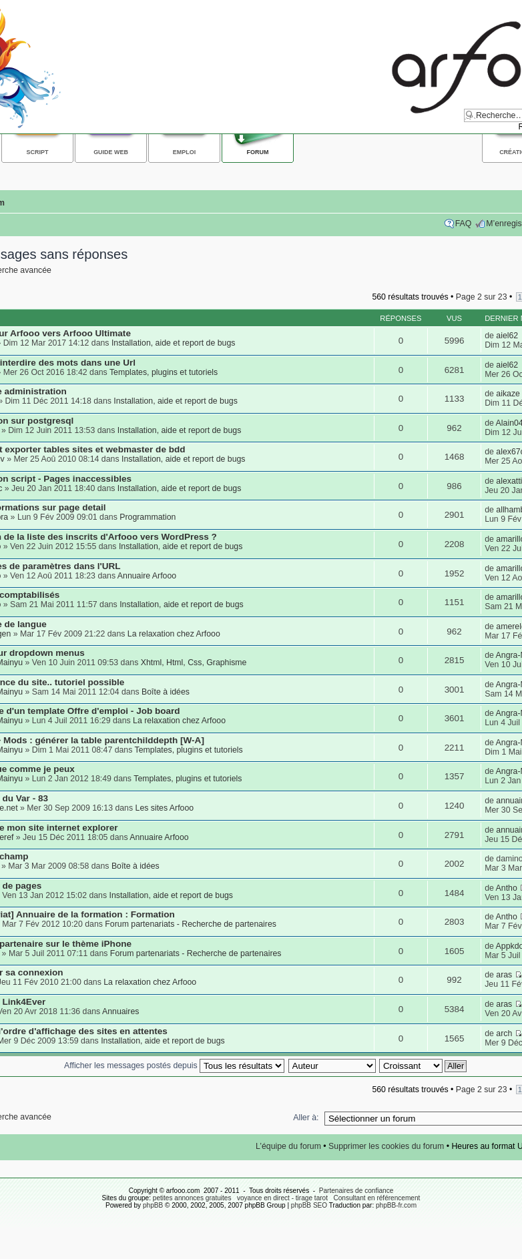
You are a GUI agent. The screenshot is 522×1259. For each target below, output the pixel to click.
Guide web (110, 152)
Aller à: (305, 1117)
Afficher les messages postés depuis (174, 1065)
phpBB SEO (309, 1205)
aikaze (508, 393)
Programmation (147, 517)
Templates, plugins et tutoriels (163, 372)
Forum (258, 152)
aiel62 (507, 335)
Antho (506, 888)
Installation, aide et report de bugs (173, 343)
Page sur (481, 297)
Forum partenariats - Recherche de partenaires (190, 924)
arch (504, 1033)
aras (504, 974)
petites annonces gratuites (192, 1198)
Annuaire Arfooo (146, 575)
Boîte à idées (166, 692)
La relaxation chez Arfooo (173, 634)
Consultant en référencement (376, 1198)
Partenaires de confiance (356, 1190)
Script (38, 152)
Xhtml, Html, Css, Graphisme (194, 662)
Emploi (184, 152)
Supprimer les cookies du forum (386, 1146)
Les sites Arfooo (165, 808)
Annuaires (120, 1011)
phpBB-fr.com (396, 1205)
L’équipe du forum (288, 1146)
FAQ (463, 223)
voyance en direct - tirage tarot (282, 1198)
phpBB (153, 1205)
